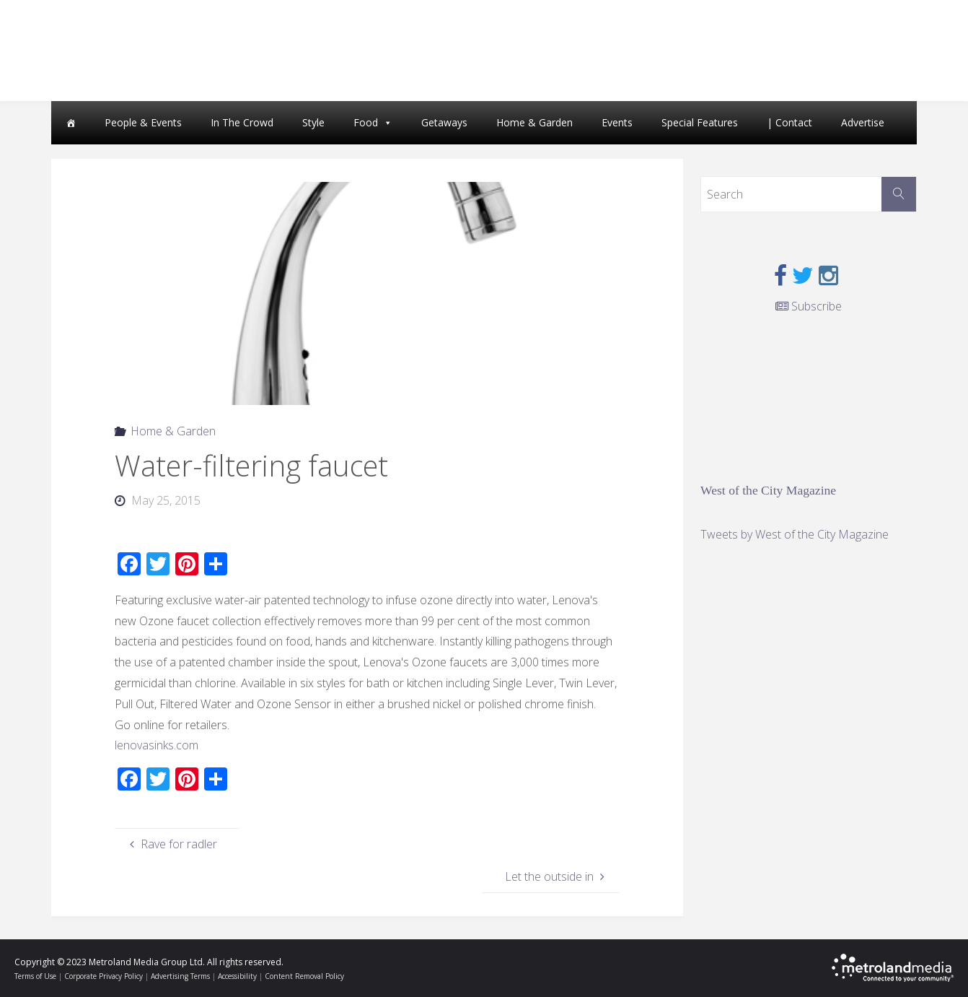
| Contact (789, 122)
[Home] (70, 122)
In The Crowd (242, 122)
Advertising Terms (180, 976)
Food (365, 122)
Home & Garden (534, 122)
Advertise (862, 122)
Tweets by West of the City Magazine (794, 534)
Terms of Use (35, 976)
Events (617, 122)
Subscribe (808, 306)
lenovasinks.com (156, 745)
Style (313, 122)
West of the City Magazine (768, 490)
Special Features (699, 122)
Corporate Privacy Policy (103, 976)
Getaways (444, 122)
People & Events (143, 122)
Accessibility (237, 976)
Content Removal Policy (304, 976)
